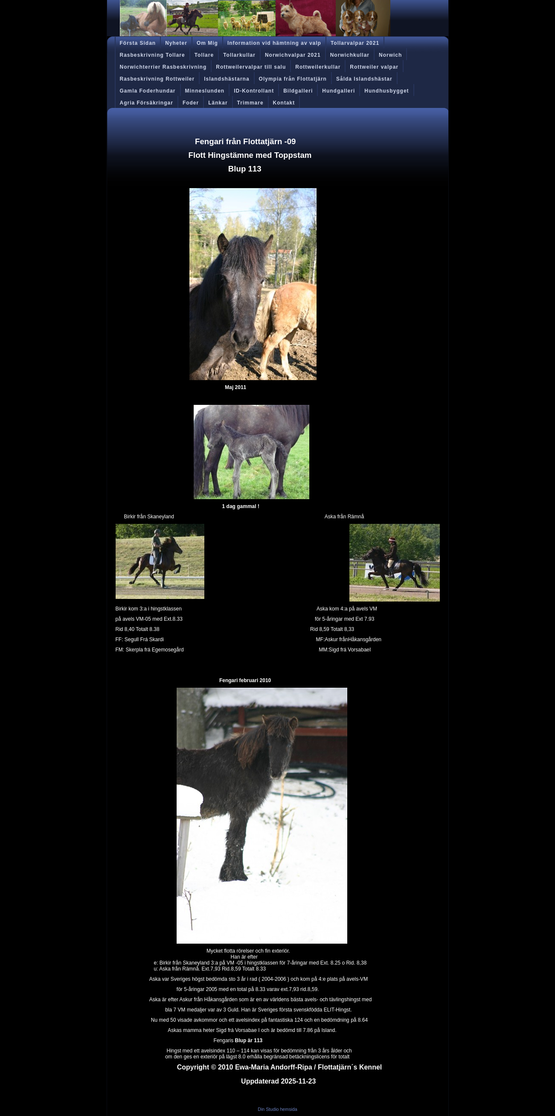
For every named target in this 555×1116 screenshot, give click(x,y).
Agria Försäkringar (146, 103)
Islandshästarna (226, 79)
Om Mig (207, 43)
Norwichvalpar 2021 (293, 55)
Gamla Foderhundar (148, 91)
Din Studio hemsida (277, 1109)
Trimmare (250, 103)
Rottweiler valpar (374, 67)
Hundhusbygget (386, 91)
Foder (191, 103)
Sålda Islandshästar (364, 79)
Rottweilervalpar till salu (251, 67)
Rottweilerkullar (317, 67)
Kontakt (284, 103)
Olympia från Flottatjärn (293, 79)
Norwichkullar (349, 55)
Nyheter (176, 43)
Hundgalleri (338, 91)
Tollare (204, 55)
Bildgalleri (298, 91)
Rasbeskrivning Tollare (152, 55)
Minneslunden (205, 91)
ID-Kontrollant (254, 91)
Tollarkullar (239, 55)
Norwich (390, 55)
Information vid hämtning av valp (274, 43)
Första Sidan (138, 43)
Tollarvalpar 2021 (355, 43)
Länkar (217, 103)
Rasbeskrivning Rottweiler (157, 79)
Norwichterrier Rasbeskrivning (163, 67)
